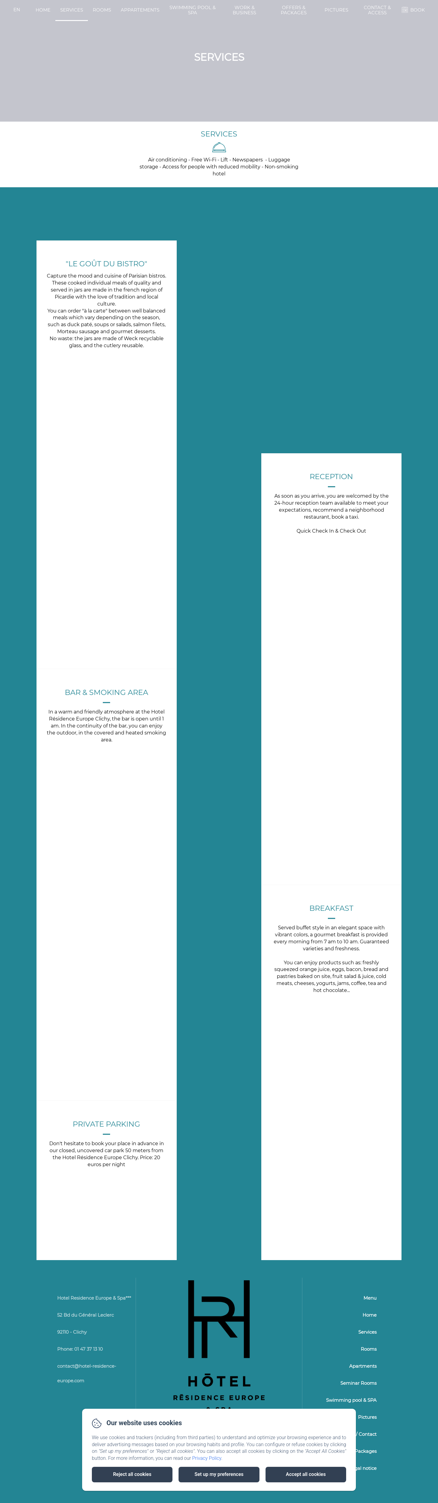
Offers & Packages (294, 10)
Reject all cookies (132, 1474)
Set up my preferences (218, 1474)
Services (71, 10)
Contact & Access (377, 10)
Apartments (363, 1366)
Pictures (336, 10)
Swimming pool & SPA (192, 10)
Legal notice (363, 1468)
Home (43, 10)
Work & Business (244, 10)
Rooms (102, 10)
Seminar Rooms (358, 1383)
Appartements (140, 10)
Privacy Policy (206, 1458)
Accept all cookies (306, 1474)
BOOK (417, 10)
